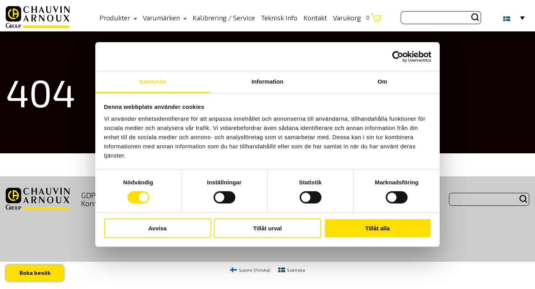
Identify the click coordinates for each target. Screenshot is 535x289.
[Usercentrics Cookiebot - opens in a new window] (397, 56)
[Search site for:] (441, 17)
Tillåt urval (267, 228)
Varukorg (351, 17)
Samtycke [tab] (152, 81)
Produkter (118, 17)
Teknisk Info (279, 17)
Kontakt (315, 17)
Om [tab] (382, 81)
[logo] (38, 17)
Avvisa (157, 228)
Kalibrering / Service (223, 17)
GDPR (91, 195)
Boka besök (35, 272)
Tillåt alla (377, 228)
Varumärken (165, 17)
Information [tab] (267, 81)
